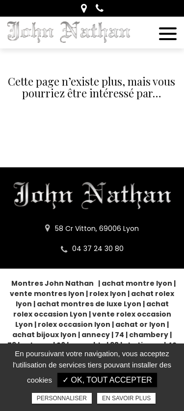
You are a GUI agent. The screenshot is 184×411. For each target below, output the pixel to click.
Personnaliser (62, 398)
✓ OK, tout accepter (107, 380)
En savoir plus (126, 398)
